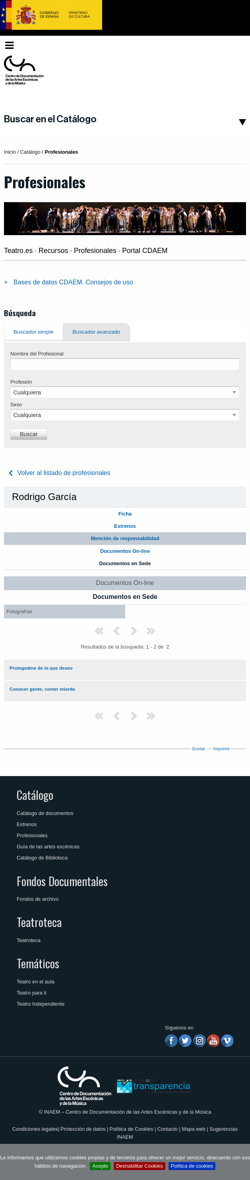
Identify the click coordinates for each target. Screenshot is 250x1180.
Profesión (21, 382)
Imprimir (221, 748)
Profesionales (32, 835)
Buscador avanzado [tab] (96, 332)
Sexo (16, 404)
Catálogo (35, 794)
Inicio (10, 152)
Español (231, 45)
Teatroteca (39, 921)
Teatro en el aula (35, 982)
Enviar (198, 748)
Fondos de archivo (37, 899)
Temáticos (38, 963)
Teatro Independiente (40, 1004)
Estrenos (27, 824)
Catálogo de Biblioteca (42, 858)
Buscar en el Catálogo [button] (50, 119)
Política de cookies (192, 1166)
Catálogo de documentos (45, 813)
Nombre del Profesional (37, 354)
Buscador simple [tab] (34, 332)
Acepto (100, 1166)
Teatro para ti (32, 993)
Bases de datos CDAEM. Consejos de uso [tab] (73, 282)
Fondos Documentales (62, 881)
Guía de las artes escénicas (48, 847)
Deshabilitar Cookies (139, 1166)
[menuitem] (233, 45)
